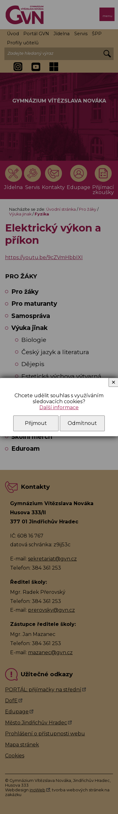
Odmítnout (82, 423)
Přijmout (36, 423)
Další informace (59, 407)
